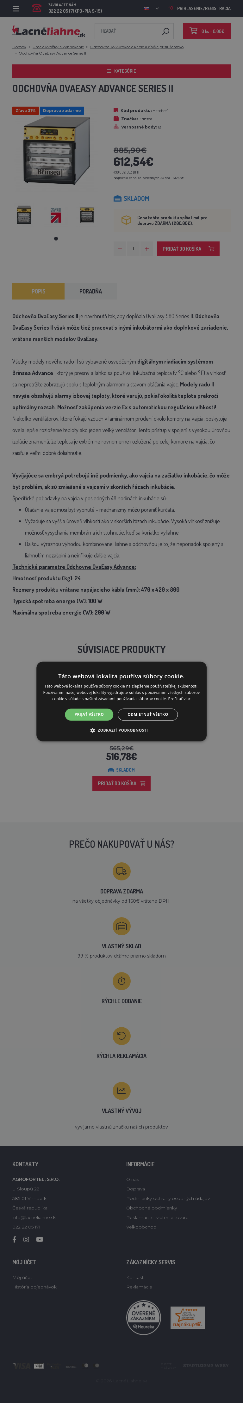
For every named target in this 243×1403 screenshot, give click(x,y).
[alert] (121, 701)
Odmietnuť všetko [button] (148, 714)
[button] (121, 730)
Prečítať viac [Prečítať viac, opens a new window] (179, 699)
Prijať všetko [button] (89, 714)
